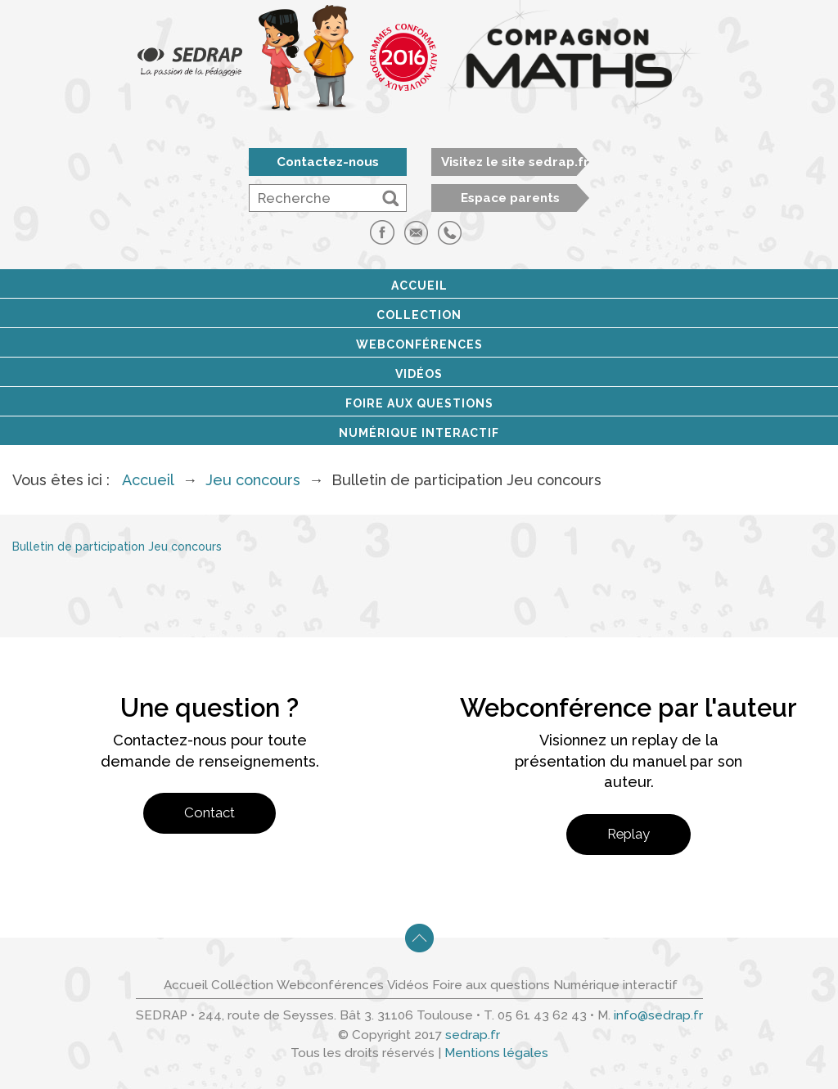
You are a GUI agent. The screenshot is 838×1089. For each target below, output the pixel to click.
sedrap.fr (472, 1035)
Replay (628, 834)
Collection (419, 315)
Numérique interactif (419, 432)
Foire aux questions (419, 403)
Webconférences (419, 344)
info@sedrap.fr (658, 1015)
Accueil (419, 285)
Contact (209, 812)
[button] (390, 198)
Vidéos (419, 373)
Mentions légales (496, 1053)
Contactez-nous (328, 162)
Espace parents (510, 198)
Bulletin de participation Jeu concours (117, 546)
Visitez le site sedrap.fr (515, 162)
